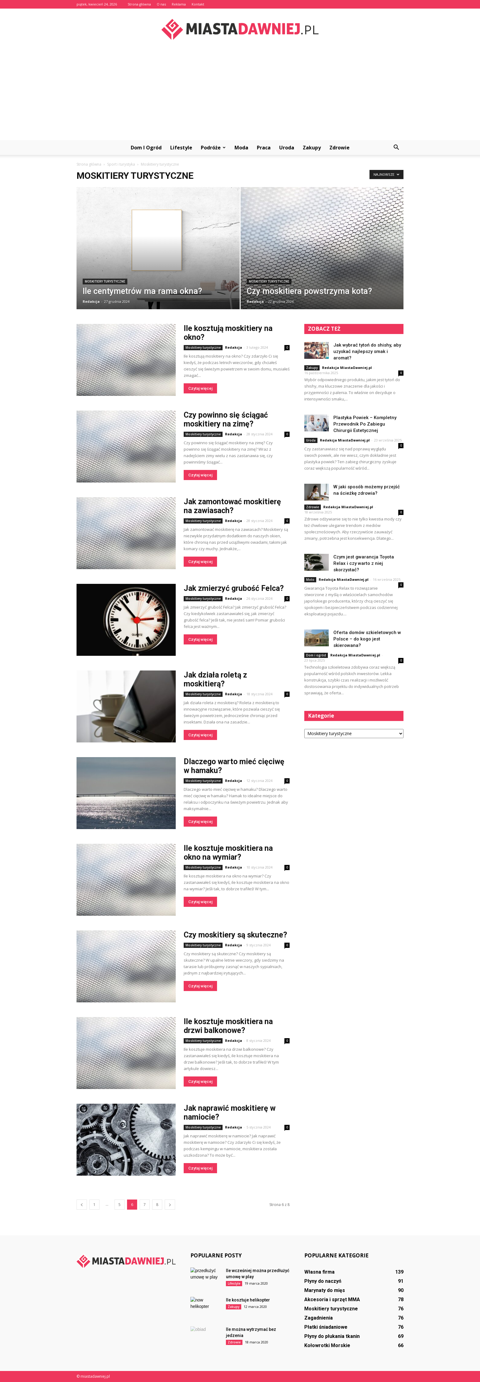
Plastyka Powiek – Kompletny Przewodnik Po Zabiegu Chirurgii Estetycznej (364, 424)
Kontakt (198, 4)
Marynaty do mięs (324, 1290)
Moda (241, 147)
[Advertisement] (240, 94)
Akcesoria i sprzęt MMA (332, 1299)
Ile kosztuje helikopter (248, 1300)
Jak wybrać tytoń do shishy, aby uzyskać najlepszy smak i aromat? (367, 351)
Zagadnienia (318, 1318)
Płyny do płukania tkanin (332, 1336)
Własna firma (319, 1272)
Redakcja (91, 301)
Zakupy (312, 147)
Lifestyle (181, 147)
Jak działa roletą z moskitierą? (215, 679)
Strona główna (139, 4)
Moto (310, 579)
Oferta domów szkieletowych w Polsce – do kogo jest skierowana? (367, 639)
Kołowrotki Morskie (327, 1345)
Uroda (286, 147)
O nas (161, 4)
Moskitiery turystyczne (105, 281)
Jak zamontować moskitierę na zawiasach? (232, 506)
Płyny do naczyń (322, 1281)
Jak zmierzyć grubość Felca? (234, 588)
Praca (264, 147)
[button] (396, 147)
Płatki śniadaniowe (325, 1327)
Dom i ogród (146, 147)
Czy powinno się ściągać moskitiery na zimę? (226, 419)
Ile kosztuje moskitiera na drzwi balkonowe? (228, 1026)
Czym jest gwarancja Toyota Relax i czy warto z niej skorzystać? (363, 563)
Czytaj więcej (200, 388)
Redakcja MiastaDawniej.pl (347, 367)
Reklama (179, 4)
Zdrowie (339, 147)
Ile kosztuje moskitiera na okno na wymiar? (228, 853)
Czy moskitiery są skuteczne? (235, 934)
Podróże (213, 147)
